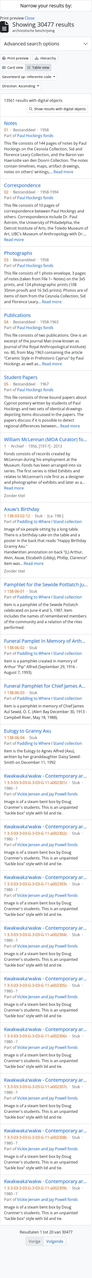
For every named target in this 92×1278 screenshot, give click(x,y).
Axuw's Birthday (21, 509)
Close (29, 18)
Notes (10, 123)
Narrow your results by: (46, 5)
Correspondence (22, 185)
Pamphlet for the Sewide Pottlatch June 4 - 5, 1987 (46, 584)
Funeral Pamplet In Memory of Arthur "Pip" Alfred (46, 641)
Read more (63, 171)
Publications (17, 315)
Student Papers (21, 377)
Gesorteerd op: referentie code (27, 76)
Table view (38, 67)
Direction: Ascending (19, 86)
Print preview (15, 58)
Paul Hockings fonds (35, 135)
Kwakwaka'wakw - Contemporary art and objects (46, 776)
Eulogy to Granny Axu (27, 731)
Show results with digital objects (57, 109)
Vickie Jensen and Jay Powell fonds (47, 794)
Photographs (18, 253)
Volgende (54, 1241)
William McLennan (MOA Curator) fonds (46, 439)
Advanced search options (31, 43)
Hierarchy (45, 58)
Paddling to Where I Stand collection (49, 521)
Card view (12, 67)
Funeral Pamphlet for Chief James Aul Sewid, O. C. (46, 686)
